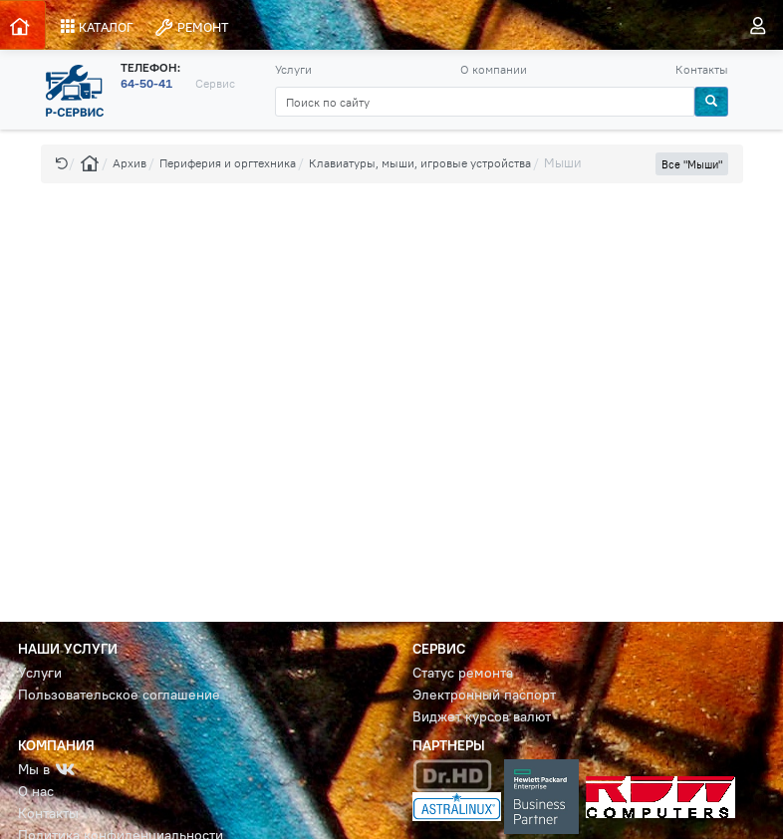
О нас (36, 791)
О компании (493, 69)
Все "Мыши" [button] (691, 164)
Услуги (293, 69)
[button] (62, 162)
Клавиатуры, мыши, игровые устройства (420, 162)
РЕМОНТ (191, 27)
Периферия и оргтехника (227, 162)
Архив (129, 162)
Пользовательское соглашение (119, 695)
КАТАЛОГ (97, 27)
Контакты (701, 69)
